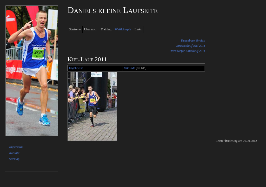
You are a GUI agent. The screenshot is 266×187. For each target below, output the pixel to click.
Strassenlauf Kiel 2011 (190, 46)
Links (138, 29)
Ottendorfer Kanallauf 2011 (187, 51)
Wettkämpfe (123, 29)
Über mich (90, 29)
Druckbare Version (193, 40)
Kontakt (14, 153)
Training (106, 29)
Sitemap (14, 159)
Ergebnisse (76, 68)
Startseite (75, 29)
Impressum (16, 147)
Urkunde (129, 68)
